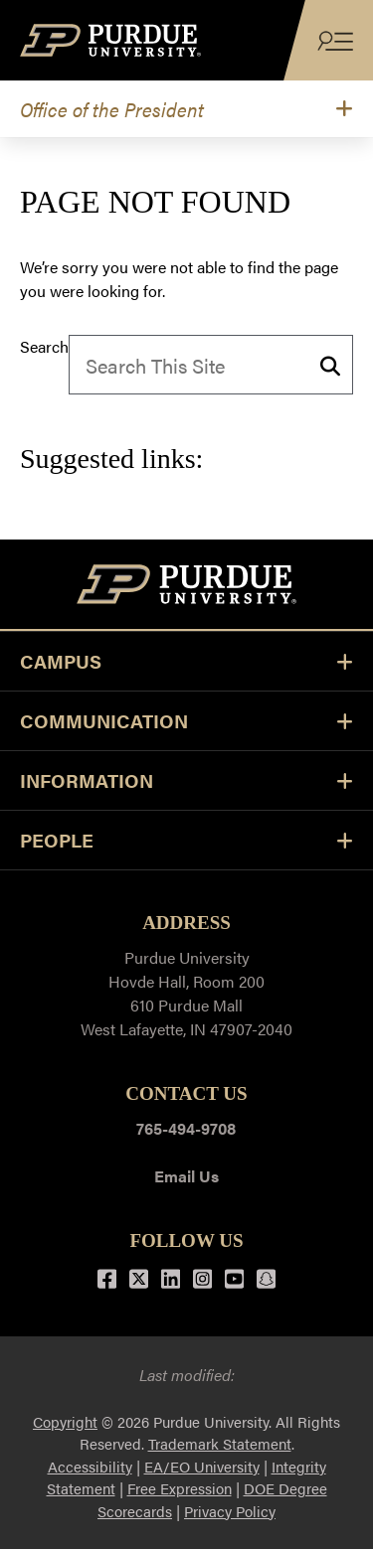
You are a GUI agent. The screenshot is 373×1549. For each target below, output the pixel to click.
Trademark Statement (219, 1443)
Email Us (186, 1175)
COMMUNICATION (186, 720)
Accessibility (90, 1466)
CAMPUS (186, 661)
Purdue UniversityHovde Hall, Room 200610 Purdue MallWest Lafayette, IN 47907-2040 (186, 993)
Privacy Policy (230, 1510)
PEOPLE (186, 840)
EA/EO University (202, 1466)
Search (44, 346)
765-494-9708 (186, 1128)
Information (186, 780)
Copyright (65, 1421)
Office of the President (112, 108)
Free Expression (179, 1487)
